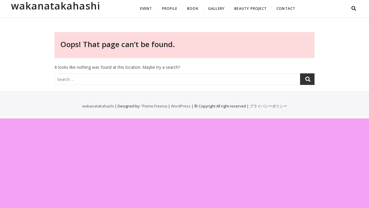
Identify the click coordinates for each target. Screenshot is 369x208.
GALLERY (216, 8)
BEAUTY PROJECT (250, 8)
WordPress (181, 106)
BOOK (192, 8)
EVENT (146, 8)
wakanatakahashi (55, 6)
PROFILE (169, 8)
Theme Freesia (154, 106)
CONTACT (285, 8)
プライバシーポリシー (268, 106)
